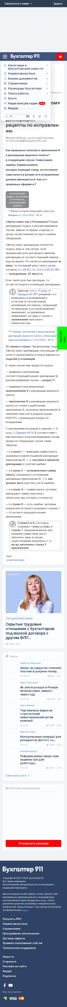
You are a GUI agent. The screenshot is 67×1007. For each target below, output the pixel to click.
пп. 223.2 (38, 269)
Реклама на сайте (15, 966)
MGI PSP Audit (27, 732)
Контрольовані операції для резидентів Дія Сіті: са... (40, 738)
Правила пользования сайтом (22, 943)
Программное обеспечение (21, 933)
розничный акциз (15, 560)
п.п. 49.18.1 (24, 269)
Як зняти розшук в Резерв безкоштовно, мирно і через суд (39, 691)
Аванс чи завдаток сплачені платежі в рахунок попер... (40, 669)
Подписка (60, 56)
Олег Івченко (27, 705)
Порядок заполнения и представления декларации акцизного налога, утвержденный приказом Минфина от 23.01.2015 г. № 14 (34, 335)
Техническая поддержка (19, 947)
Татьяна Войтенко (19, 618)
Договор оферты (14, 938)
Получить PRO (12, 918)
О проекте (9, 961)
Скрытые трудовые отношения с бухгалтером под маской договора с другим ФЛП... (30, 631)
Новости (8, 956)
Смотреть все (18, 775)
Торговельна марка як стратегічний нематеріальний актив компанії (36, 716)
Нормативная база (15, 923)
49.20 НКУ (53, 269)
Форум (7, 971)
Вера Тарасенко (29, 682)
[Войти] (58, 3)
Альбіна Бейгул (28, 751)
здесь (25, 910)
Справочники (11, 928)
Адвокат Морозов (30, 663)
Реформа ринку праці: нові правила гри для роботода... (39, 759)
